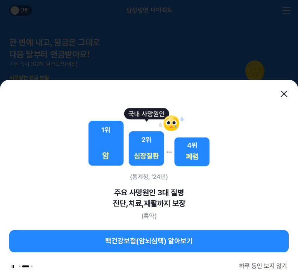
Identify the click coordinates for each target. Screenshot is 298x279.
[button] (20, 266)
